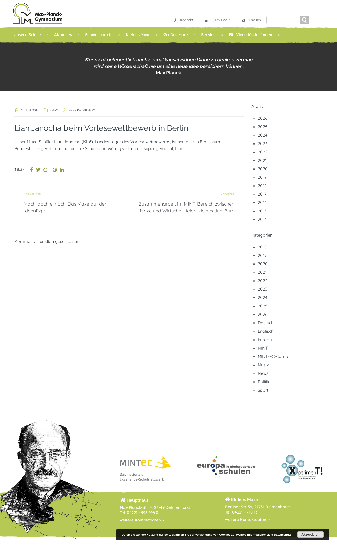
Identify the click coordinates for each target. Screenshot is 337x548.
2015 (262, 210)
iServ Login (217, 20)
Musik (263, 364)
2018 (262, 185)
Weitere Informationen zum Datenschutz (263, 534)
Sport (263, 390)
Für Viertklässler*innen (250, 34)
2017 (262, 194)
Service (208, 34)
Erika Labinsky (84, 110)
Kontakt (183, 20)
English (251, 20)
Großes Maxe (175, 34)
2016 (262, 202)
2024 (262, 135)
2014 (262, 219)
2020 (263, 168)
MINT (263, 348)
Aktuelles (63, 34)
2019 (262, 177)
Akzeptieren (310, 534)
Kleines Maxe (138, 34)
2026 (262, 118)
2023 (262, 143)
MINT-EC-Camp (273, 356)
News (53, 110)
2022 (262, 152)
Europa (265, 339)
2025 (262, 126)
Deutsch (266, 322)
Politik (263, 381)
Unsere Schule (27, 34)
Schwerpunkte (99, 34)
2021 (262, 160)
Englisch (266, 331)
